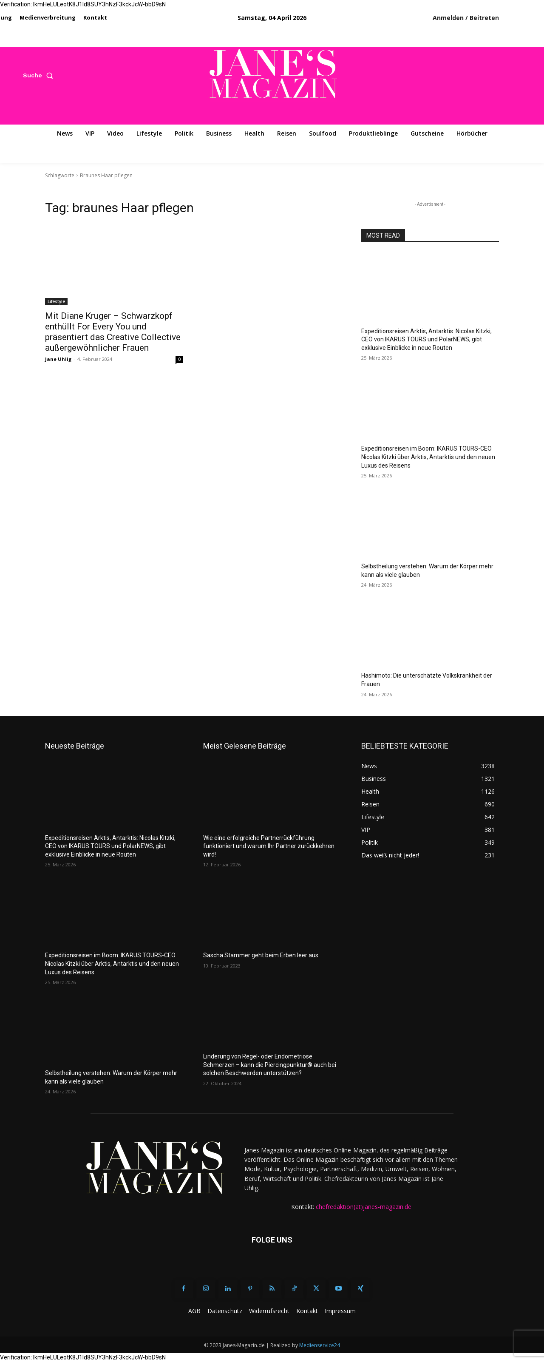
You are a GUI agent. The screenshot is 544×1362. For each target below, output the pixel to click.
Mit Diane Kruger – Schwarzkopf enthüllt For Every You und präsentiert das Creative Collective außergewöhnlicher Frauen (113, 332)
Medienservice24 (319, 1345)
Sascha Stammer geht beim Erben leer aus (260, 955)
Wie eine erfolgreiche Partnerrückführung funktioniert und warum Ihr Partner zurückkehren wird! (268, 846)
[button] (40, 75)
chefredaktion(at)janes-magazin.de (363, 1207)
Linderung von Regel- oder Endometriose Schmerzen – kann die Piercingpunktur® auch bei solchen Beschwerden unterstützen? (269, 1064)
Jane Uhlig (58, 359)
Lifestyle (56, 301)
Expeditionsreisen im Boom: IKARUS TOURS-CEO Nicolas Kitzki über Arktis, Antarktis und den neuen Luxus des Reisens (428, 456)
